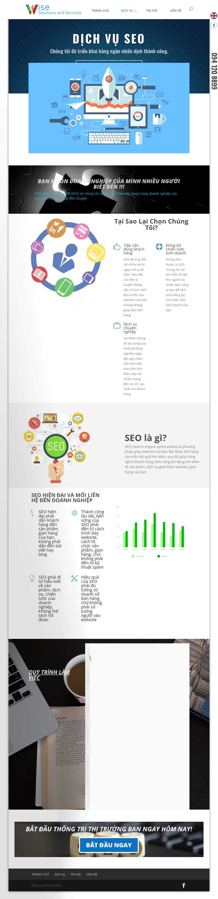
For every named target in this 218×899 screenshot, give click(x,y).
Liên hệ (175, 11)
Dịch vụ (127, 11)
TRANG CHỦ (100, 11)
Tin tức (152, 11)
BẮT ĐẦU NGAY (109, 845)
